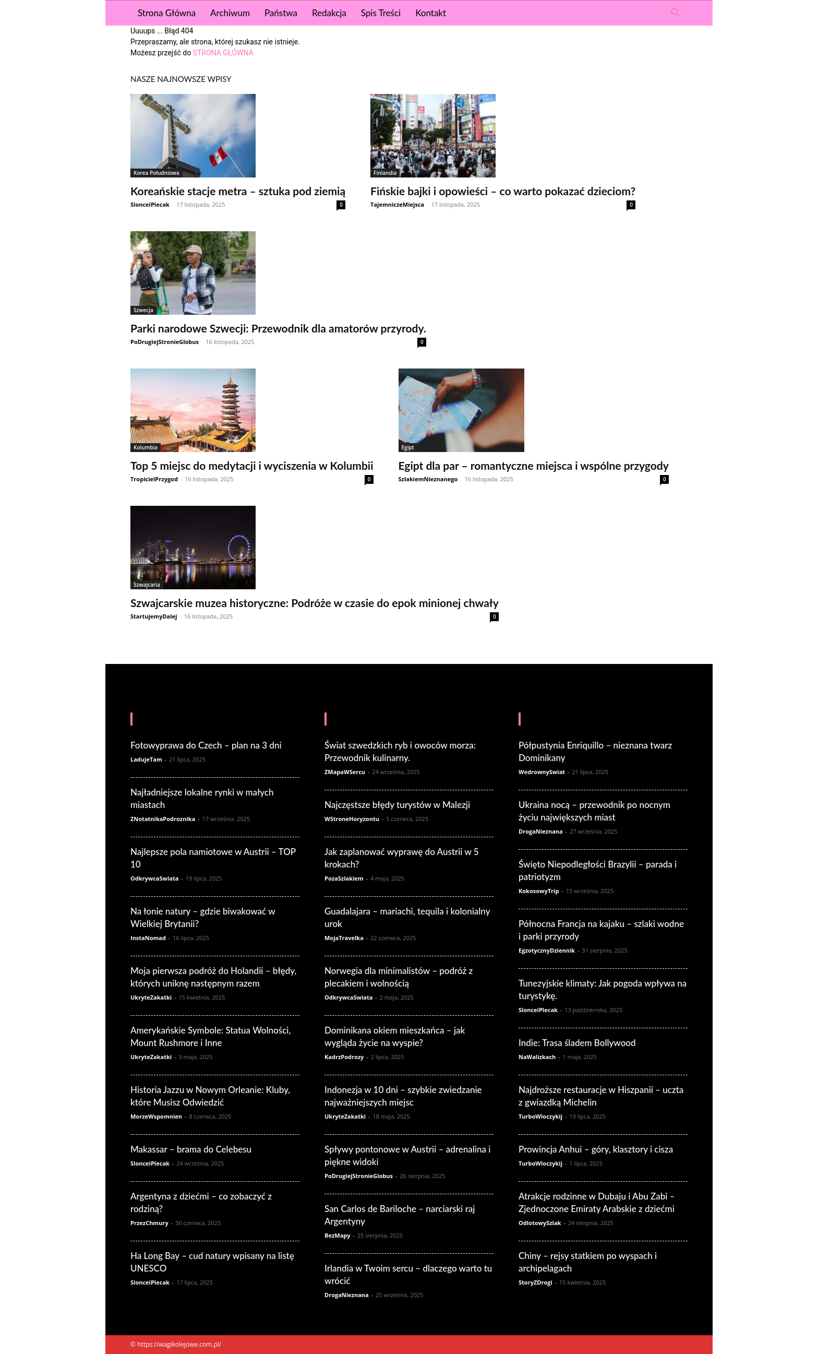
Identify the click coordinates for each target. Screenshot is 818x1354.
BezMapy (337, 1235)
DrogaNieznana (346, 1295)
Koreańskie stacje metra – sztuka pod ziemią (237, 190)
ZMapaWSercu (344, 772)
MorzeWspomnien (156, 1116)
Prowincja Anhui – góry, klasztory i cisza (596, 1149)
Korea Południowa (156, 172)
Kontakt (430, 12)
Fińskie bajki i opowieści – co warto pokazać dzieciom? (502, 190)
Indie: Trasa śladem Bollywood (577, 1042)
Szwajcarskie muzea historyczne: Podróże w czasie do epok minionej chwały (314, 602)
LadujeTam (146, 759)
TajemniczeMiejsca (397, 204)
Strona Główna (167, 12)
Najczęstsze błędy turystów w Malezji (397, 804)
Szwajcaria (147, 584)
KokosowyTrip (539, 891)
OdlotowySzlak (540, 1223)
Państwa (280, 12)
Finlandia (385, 172)
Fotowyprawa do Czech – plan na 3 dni (206, 745)
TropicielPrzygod (154, 479)
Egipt (408, 447)
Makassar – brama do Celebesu (190, 1149)
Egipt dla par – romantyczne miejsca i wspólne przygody (534, 465)
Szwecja (143, 310)
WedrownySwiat (542, 772)
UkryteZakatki (151, 997)
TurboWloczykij (540, 1116)
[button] (675, 14)
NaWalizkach (537, 1057)
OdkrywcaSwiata (154, 878)
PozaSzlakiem (344, 878)
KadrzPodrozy (344, 1057)
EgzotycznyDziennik (547, 950)
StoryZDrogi (535, 1282)
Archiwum (230, 12)
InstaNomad (148, 938)
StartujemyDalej (153, 616)
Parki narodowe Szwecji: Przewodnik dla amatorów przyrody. (278, 328)
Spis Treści (381, 12)
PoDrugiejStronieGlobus (164, 342)
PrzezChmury (149, 1223)
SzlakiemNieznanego (428, 479)
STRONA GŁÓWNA (223, 53)
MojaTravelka (344, 938)
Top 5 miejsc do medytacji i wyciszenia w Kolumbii (252, 465)
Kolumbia (146, 447)
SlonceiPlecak (150, 204)
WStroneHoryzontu (351, 819)
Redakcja (329, 12)
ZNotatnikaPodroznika (162, 819)
